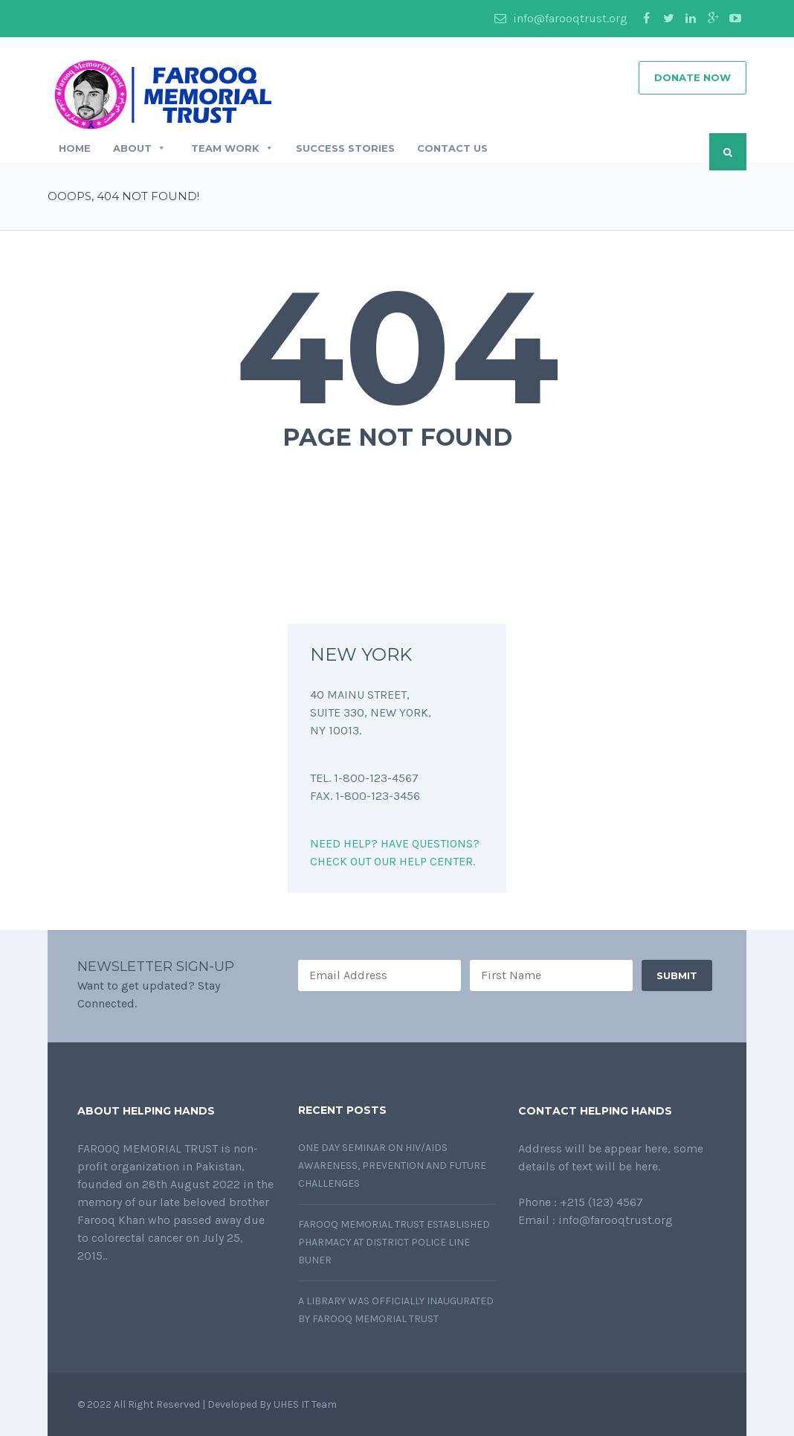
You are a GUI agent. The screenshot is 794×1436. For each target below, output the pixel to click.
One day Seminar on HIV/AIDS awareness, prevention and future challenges (392, 1165)
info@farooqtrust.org (560, 18)
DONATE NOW (692, 77)
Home (75, 148)
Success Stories (345, 148)
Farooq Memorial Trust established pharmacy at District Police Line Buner (394, 1242)
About (139, 148)
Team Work (231, 148)
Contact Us (452, 148)
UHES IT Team (306, 1404)
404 (397, 347)
